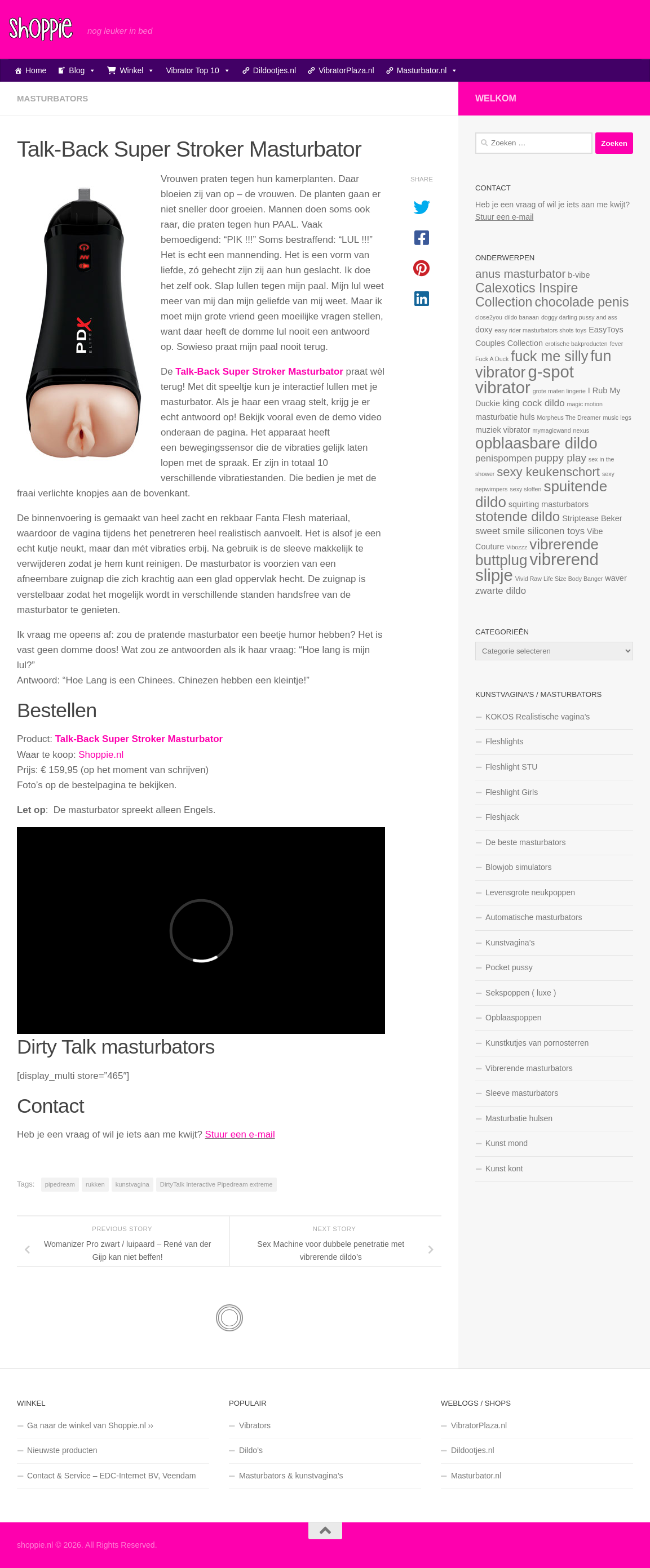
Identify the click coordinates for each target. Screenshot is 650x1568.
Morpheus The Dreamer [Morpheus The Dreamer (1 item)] (569, 417)
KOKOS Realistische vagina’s (537, 716)
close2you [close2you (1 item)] (488, 317)
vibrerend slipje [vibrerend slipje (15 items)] (537, 567)
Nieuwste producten (62, 1450)
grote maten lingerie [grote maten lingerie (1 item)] (559, 391)
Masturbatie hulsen (518, 1118)
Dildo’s (251, 1450)
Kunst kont (504, 1168)
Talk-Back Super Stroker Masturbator (139, 739)
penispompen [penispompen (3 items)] (503, 458)
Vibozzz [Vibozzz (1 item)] (516, 547)
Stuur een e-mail (240, 1134)
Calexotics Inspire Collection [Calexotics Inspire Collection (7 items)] (526, 295)
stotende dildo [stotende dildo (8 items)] (517, 516)
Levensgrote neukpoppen (530, 892)
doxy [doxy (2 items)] (483, 329)
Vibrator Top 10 (198, 70)
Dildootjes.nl (274, 70)
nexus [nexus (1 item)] (581, 430)
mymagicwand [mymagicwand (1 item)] (552, 430)
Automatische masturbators (533, 917)
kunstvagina (132, 1184)
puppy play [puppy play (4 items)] (560, 458)
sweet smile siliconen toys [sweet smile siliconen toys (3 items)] (530, 531)
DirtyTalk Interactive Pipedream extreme (216, 1184)
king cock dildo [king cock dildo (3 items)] (533, 403)
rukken (95, 1184)
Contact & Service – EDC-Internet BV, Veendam (111, 1475)
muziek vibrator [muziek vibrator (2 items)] (502, 429)
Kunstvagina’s (510, 942)
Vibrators (255, 1425)
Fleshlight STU (511, 766)
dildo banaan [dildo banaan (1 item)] (522, 317)
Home (35, 70)
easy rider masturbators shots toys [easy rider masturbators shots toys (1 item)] (540, 330)
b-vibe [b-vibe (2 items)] (579, 274)
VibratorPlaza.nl (346, 70)
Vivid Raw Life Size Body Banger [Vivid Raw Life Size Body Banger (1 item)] (559, 578)
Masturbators (52, 98)
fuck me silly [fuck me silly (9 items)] (549, 356)
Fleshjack (502, 816)
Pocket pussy (509, 967)
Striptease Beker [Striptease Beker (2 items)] (592, 518)
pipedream (60, 1184)
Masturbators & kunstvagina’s (291, 1475)
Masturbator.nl (427, 70)
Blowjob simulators (518, 867)
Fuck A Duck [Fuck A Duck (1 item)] (491, 359)
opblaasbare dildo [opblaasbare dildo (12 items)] (536, 443)
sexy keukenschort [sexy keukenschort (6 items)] (548, 472)
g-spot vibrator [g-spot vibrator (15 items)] (524, 379)
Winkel (137, 70)
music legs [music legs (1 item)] (617, 417)
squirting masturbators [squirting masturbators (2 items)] (548, 504)
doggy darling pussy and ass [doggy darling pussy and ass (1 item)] (579, 317)
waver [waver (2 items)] (615, 578)
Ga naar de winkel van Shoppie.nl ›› (90, 1425)
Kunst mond (506, 1143)
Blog (82, 70)
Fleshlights (504, 741)
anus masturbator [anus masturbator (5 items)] (520, 273)
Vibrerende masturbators (529, 1068)
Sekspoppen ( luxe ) (520, 992)
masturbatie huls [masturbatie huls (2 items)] (505, 416)
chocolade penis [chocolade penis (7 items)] (581, 302)
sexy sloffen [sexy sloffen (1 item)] (525, 489)
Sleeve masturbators (521, 1093)
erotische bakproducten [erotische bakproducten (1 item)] (576, 343)
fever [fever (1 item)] (617, 343)
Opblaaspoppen (513, 1017)
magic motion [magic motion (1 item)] (585, 404)
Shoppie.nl (100, 754)
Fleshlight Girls (511, 792)
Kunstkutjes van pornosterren (537, 1042)
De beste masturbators (525, 842)
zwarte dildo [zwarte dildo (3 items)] (500, 590)
